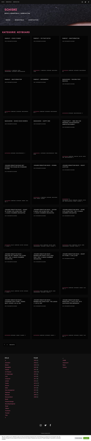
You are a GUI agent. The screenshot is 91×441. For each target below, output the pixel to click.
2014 (35, 385)
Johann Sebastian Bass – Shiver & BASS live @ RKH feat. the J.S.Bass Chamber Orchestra (45, 211)
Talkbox (43, 198)
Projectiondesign (9, 401)
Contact (65, 367)
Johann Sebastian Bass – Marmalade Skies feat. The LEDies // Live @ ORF (45, 301)
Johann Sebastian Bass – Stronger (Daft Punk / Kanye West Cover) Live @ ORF (15, 301)
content (80, 200)
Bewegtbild (19, 20)
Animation (7, 362)
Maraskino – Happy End (42, 121)
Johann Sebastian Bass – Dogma (45, 165)
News (64, 365)
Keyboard (14, 71)
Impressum (65, 362)
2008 (35, 397)
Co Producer (8, 372)
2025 (35, 360)
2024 (35, 362)
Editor (80, 156)
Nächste (12, 344)
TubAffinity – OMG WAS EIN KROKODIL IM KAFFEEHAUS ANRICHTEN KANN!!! (71, 122)
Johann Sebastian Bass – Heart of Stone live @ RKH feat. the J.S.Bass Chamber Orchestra (16, 211)
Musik (8, 20)
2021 (35, 369)
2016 (35, 381)
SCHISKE (11, 9)
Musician (7, 394)
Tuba (6, 415)
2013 (35, 388)
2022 (35, 367)
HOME (64, 360)
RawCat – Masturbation (70, 38)
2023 (35, 365)
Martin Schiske (13, 41)
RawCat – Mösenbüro (41, 79)
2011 (35, 392)
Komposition (33, 20)
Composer (14, 70)
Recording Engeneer (10, 404)
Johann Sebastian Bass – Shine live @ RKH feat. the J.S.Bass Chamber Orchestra (73, 211)
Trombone (7, 410)
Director (7, 385)
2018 (35, 376)
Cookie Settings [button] (78, 438)
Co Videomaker (66, 199)
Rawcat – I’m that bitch (42, 38)
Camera (7, 369)
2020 (35, 372)
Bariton (7, 365)
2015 (35, 383)
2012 (35, 390)
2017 (35, 378)
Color (70, 200)
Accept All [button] (86, 438)
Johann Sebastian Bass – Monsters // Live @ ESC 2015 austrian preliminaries (72, 301)
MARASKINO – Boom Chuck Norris (16, 121)
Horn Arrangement (9, 390)
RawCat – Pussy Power (13, 38)
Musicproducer (21, 71)
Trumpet (7, 413)
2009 (35, 394)
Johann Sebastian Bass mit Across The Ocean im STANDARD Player (16, 167)
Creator (76, 156)
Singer (23, 200)
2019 (35, 374)
